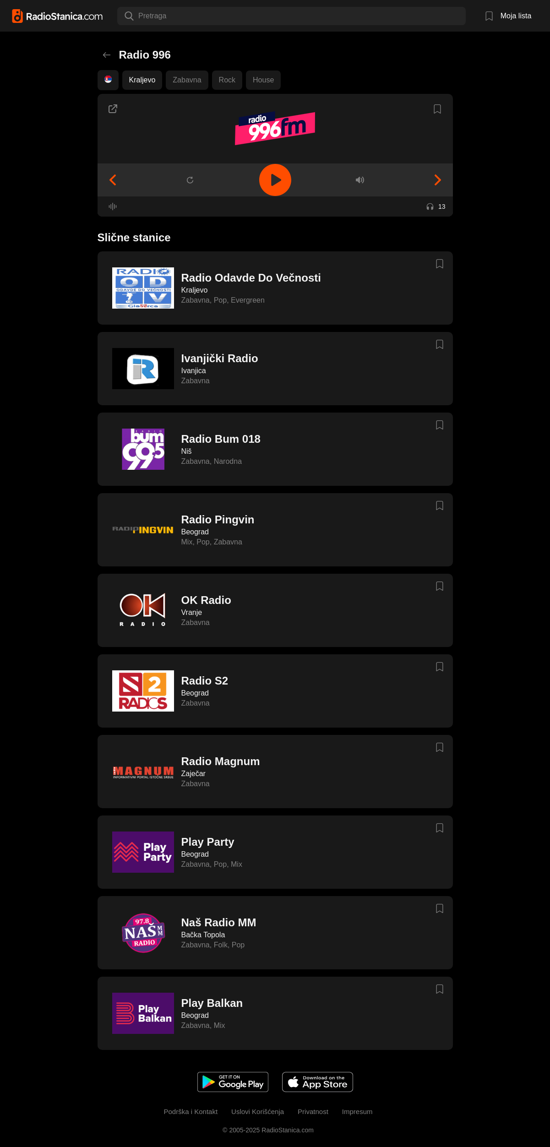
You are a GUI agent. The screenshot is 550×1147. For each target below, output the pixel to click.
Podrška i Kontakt (191, 1111)
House (263, 80)
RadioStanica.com (287, 1130)
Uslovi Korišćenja (257, 1111)
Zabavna (187, 80)
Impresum (357, 1111)
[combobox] (139, 16)
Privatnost (313, 1111)
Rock (227, 80)
